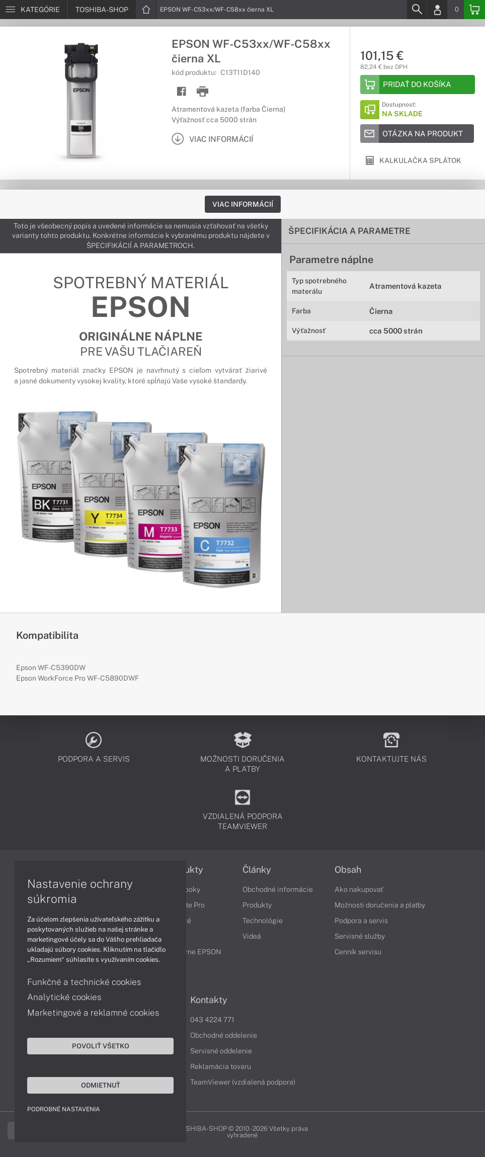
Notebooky (182, 889)
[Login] (437, 9)
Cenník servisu (358, 952)
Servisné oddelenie (221, 1051)
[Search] (417, 9)
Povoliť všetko (95, 1045)
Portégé (178, 921)
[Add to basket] (417, 84)
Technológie (262, 921)
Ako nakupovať (359, 889)
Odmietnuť (95, 1085)
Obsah (348, 869)
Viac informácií (242, 204)
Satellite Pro (185, 905)
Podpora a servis (361, 921)
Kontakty (208, 1000)
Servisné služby (360, 936)
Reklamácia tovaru (220, 1066)
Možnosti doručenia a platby (380, 905)
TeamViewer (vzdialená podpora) (242, 1082)
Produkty (184, 869)
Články (256, 869)
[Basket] (474, 9)
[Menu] (33, 9)
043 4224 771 (212, 1020)
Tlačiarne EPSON (193, 952)
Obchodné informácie (277, 889)
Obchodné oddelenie (223, 1035)
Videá (251, 936)
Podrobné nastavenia (64, 1108)
